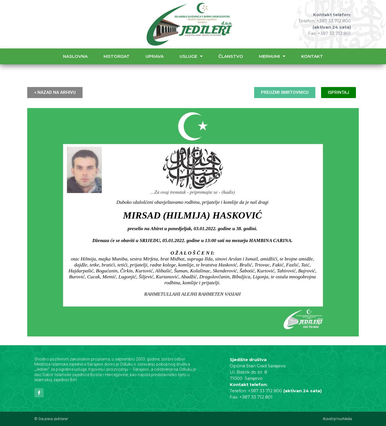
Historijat (117, 56)
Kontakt (312, 56)
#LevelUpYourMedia (337, 419)
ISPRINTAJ (338, 92)
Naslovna (75, 56)
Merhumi (272, 56)
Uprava (154, 56)
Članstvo (230, 56)
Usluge (191, 56)
